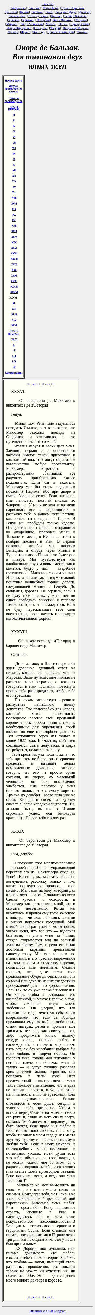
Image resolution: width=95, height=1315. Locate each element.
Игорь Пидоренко (19, 28)
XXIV (14, 236)
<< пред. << (33, 384)
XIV (14, 181)
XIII (14, 176)
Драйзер (84, 12)
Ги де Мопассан (32, 24)
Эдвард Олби (79, 24)
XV (14, 187)
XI (14, 164)
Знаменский (17, 16)
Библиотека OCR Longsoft (47, 1311)
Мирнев (11, 24)
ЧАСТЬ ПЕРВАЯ (13, 108)
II (14, 115)
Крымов (27, 20)
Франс (25, 32)
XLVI (14, 325)
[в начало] (48, 4)
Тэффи (55, 28)
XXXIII (14, 286)
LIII (14, 356)
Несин (63, 24)
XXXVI (14, 292)
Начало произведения (14, 100)
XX (14, 214)
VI (14, 137)
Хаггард (39, 32)
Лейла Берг (50, 8)
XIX (14, 209)
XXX (14, 270)
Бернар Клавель (75, 16)
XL (14, 303)
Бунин (24, 12)
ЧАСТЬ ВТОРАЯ (13, 332)
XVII (14, 198)
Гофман (37, 12)
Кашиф (56, 16)
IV (14, 126)
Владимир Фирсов (76, 28)
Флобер (13, 32)
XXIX (14, 264)
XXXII (14, 281)
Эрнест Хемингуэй (60, 32)
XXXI (14, 275)
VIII (14, 148)
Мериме (81, 20)
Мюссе (50, 24)
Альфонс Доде (65, 12)
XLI (14, 309)
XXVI (14, 248)
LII (14, 350)
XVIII (14, 203)
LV (14, 367)
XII (14, 170)
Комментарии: (14, 372)
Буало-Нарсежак (72, 8)
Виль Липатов (62, 20)
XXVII (14, 253)
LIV (14, 361)
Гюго (48, 12)
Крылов (13, 20)
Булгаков (11, 12)
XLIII (14, 314)
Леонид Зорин (38, 16)
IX (14, 153)
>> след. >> (48, 384)
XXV (14, 242)
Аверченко (18, 8)
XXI (14, 220)
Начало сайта (13, 80)
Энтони (82, 32)
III (14, 120)
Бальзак (34, 8)
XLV (14, 320)
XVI (14, 192)
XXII (14, 225)
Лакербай (43, 20)
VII (14, 142)
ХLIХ (14, 339)
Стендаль (40, 28)
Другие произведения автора (14, 89)
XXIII (14, 231)
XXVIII (14, 259)
